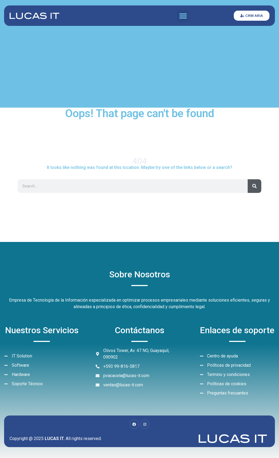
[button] (183, 16)
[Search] (254, 186)
